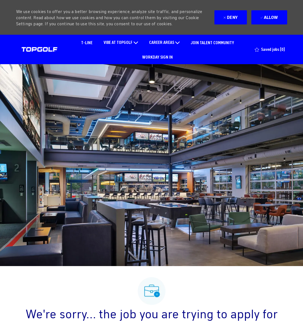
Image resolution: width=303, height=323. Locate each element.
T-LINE (86, 42)
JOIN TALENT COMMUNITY (212, 42)
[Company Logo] (39, 49)
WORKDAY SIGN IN (157, 56)
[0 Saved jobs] (270, 49)
